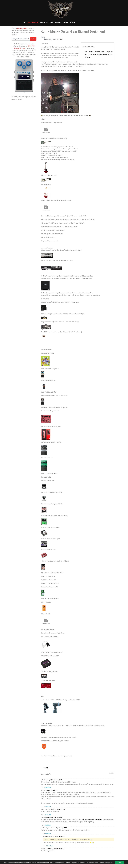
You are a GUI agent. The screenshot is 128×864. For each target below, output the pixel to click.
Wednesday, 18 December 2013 (55, 849)
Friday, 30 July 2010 (51, 790)
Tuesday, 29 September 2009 (53, 780)
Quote (46, 787)
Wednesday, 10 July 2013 (59, 828)
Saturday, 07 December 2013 (55, 836)
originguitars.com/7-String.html (92, 819)
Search (33, 39)
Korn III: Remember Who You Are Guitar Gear (98, 54)
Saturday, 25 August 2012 (55, 817)
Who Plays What (22, 28)
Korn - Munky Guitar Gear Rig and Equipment (98, 52)
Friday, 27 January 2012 (58, 809)
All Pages (87, 57)
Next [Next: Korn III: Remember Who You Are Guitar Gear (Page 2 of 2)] (46, 768)
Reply (49, 787)
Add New (111, 772)
